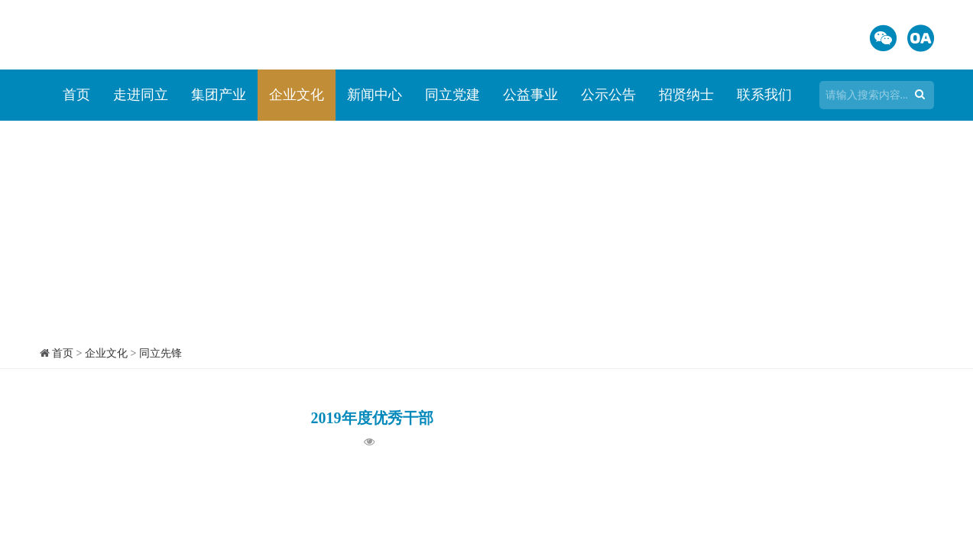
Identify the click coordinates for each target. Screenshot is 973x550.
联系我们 (764, 94)
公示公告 (608, 94)
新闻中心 (374, 94)
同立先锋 (160, 353)
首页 (76, 94)
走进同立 (140, 94)
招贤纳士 (686, 94)
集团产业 (218, 94)
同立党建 (452, 94)
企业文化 (296, 94)
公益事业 (530, 94)
